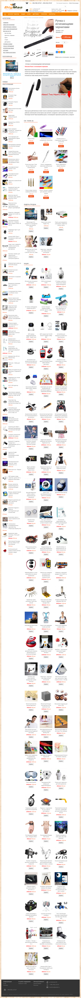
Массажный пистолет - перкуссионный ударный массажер (31, 731)
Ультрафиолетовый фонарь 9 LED (13, 167)
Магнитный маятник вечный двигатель (31, 704)
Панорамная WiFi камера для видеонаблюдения (46, 784)
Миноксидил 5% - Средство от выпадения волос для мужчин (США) (12, 75)
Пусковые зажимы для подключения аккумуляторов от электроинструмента (14, 256)
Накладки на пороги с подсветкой (46, 756)
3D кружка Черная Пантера (13, 102)
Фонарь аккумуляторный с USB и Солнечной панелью (14, 493)
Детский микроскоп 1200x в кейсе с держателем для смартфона (31, 495)
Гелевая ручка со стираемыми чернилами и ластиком (61, 140)
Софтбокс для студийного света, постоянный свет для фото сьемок (61, 889)
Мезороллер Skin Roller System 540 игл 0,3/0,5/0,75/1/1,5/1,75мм (31, 251)
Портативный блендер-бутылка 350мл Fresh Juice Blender (14, 543)
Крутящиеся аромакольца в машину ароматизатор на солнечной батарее (31, 652)
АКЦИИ (23, 14)
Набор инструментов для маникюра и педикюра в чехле (14, 371)
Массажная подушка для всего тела (61, 704)
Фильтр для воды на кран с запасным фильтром (31, 968)
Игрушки (5, 50)
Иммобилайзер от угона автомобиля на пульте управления (31, 574)
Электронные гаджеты (9, 27)
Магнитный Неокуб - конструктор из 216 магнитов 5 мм (46, 705)
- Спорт (6, 39)
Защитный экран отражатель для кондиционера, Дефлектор (12, 308)
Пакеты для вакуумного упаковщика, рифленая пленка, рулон (61, 224)
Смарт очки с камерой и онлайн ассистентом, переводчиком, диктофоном (14, 247)
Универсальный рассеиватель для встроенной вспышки (61, 942)
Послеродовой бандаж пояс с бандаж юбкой (31, 836)
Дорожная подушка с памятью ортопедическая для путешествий (13, 510)
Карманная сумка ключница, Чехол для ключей (13, 535)
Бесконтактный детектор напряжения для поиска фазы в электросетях (46, 415)
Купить (31, 143)
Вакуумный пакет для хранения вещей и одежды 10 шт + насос (14, 189)
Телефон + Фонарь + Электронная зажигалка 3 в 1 (31, 942)
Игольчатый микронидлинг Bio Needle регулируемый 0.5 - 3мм (14, 349)
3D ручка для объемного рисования (31, 282)
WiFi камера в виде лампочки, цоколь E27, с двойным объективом (14, 478)
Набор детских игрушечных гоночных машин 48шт (14, 332)
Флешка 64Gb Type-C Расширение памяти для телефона (14, 238)
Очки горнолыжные (31, 782)
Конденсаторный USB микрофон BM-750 (61, 600)
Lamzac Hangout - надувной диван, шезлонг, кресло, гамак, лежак (46, 309)
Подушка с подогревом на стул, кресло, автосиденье (46, 809)
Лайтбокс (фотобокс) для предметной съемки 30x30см (46, 651)
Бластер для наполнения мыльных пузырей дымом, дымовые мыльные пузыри (31, 442)
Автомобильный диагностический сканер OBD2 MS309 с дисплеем (46, 362)
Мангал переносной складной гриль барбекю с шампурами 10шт (14, 299)
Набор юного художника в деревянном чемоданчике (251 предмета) (31, 757)
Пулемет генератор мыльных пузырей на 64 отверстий (31, 862)
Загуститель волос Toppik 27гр (46, 223)
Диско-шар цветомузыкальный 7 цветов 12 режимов (46, 494)
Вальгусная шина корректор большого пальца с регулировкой (14, 317)
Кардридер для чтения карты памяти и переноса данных (14, 379)
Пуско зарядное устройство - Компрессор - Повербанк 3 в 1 (14, 130)
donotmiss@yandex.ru (54, 987)
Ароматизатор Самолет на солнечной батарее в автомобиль (31, 415)
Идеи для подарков (8, 24)
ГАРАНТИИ (44, 14)
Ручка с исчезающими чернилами (36, 17)
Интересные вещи (8, 48)
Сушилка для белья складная (46, 914)
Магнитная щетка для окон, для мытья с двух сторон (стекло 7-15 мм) (61, 678)
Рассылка (36, 985)
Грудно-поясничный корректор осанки (61, 467)
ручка (60, 57)
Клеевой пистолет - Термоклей (13, 270)
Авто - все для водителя (10, 29)
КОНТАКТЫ (52, 14)
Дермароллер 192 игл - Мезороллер (14, 357)
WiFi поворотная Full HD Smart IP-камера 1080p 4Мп (46, 335)
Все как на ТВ (7, 31)
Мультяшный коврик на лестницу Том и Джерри (61, 730)
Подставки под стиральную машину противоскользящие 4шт (14, 401)
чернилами (72, 57)
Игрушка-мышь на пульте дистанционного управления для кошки (46, 548)
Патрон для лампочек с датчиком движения (61, 783)
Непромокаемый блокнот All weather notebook (61, 756)
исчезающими (65, 57)
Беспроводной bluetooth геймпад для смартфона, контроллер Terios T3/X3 (61, 415)
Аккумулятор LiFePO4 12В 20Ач (14, 122)
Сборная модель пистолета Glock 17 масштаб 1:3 (13, 325)
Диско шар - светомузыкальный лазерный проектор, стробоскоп (13, 420)
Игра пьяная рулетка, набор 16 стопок (31, 547)
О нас (4, 983)
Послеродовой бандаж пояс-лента (46, 836)
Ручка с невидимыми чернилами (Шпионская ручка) (46, 166)
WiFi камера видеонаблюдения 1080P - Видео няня (31, 335)
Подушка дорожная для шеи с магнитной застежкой (14, 501)
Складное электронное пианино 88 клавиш (14, 435)
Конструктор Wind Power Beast (31, 626)
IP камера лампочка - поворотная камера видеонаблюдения (61, 283)
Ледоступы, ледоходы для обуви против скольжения (46, 251)
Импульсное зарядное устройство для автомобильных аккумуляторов (46, 575)
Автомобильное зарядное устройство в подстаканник (61, 335)
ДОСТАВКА (36, 14)
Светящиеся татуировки (14, 276)
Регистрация (75, 3)
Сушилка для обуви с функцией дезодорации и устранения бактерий (14, 428)
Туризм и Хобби (7, 44)
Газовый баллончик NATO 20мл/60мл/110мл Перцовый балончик (14, 153)
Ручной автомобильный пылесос (61, 861)
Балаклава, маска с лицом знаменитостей (14, 518)
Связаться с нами (22, 983)
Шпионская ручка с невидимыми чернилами (46, 139)
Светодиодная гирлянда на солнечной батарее (14, 145)
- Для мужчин (7, 41)
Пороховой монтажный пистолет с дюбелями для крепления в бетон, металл (61, 810)
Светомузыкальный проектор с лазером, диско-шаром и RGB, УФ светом (14, 223)
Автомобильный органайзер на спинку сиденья (61, 361)
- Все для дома (7, 33)
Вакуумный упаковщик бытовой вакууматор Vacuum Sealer (61, 441)
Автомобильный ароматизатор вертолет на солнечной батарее (31, 361)
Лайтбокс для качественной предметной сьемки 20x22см (31, 679)
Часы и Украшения (8, 46)
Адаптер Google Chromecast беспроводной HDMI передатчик (13, 455)
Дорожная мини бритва (61, 492)
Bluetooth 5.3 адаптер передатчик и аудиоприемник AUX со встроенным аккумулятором (11, 444)
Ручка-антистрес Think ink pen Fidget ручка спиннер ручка (31, 166)
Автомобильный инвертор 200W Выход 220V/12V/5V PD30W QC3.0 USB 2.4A (14, 410)
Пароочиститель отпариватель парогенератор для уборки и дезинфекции (14, 205)
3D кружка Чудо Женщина (12, 95)
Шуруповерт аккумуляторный (12, 116)
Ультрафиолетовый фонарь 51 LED (13, 174)
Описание (28, 61)
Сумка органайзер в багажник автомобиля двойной (31, 915)
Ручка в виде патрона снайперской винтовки (31, 191)
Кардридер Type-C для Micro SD (14, 230)
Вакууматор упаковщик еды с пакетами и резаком (14, 285)
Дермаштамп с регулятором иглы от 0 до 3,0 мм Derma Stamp (14, 340)
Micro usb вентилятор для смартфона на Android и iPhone (61, 308)
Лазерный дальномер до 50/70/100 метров (14, 264)
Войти (70, 3)
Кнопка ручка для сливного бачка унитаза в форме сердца (14, 550)
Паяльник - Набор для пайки (14, 363)
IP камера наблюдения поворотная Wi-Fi (31, 307)
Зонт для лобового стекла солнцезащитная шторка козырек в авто (46, 521)
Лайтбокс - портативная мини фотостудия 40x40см (61, 651)
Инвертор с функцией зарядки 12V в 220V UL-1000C (14, 214)
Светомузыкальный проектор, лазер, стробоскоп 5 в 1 (13, 463)
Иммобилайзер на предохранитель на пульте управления (61, 548)
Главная (25, 17)
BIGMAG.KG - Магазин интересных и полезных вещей (14, 994)
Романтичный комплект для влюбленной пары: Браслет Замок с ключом (46, 862)
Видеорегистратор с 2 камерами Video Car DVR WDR (46, 468)
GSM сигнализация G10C (46, 282)
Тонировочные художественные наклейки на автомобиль (46, 942)
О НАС (29, 14)
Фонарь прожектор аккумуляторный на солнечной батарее (13, 486)
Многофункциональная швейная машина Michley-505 (46, 731)
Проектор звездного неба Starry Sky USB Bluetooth (61, 837)
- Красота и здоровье (9, 35)
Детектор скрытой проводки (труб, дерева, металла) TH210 (14, 197)
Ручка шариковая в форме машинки (61, 165)
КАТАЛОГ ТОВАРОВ (13, 14)
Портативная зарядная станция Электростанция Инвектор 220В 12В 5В (14, 394)
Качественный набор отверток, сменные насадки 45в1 (46, 601)
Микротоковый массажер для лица (14, 109)
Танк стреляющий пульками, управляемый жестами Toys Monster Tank (61, 916)
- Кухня (5, 37)
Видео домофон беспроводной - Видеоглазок (31, 468)
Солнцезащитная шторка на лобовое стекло (14, 292)
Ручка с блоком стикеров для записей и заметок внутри (46, 192)
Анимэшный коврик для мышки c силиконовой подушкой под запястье (61, 388)
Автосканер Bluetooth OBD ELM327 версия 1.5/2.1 (31, 388)
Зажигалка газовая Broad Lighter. (14, 181)
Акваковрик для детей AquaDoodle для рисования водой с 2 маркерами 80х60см (46, 389)
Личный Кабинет (37, 983)
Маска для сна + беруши (14, 469)
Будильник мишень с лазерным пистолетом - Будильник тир (46, 441)
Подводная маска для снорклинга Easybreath (31, 808)
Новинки (5, 22)
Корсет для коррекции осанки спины (61, 626)
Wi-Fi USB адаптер (13, 385)
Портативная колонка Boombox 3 (13, 89)
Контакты (5, 985)
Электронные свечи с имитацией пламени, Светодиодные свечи (13, 161)
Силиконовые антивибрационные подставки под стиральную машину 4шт (14, 526)
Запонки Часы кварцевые (31, 520)
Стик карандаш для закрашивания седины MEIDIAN (14, 138)
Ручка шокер (31, 138)
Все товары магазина (9, 52)
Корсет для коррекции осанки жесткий (46, 626)
